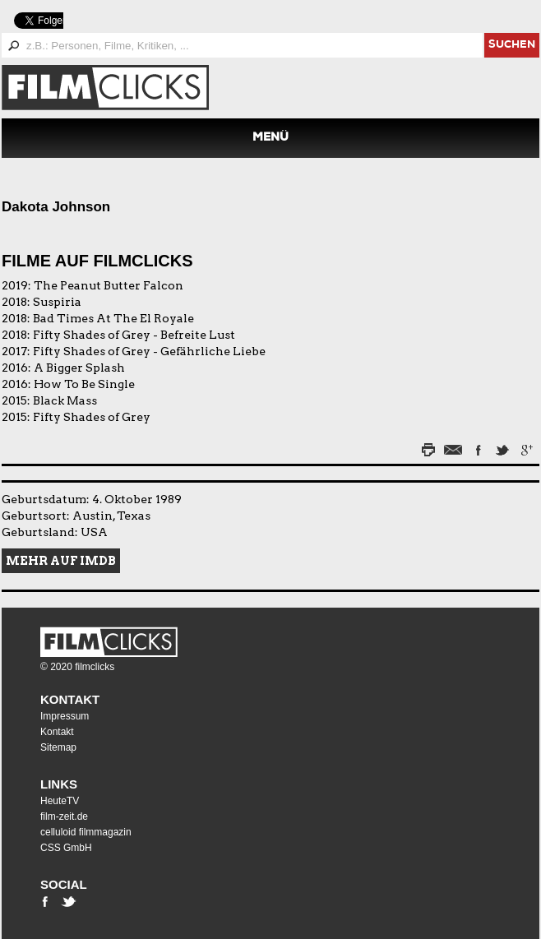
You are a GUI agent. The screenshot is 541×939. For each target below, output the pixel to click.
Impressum (64, 716)
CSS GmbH (66, 847)
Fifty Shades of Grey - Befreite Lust (134, 334)
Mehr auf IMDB (61, 560)
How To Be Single (84, 384)
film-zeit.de (64, 816)
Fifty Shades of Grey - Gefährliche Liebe (149, 351)
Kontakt (69, 699)
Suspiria (57, 301)
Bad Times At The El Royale (113, 318)
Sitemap (58, 747)
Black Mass (65, 400)
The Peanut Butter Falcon (108, 285)
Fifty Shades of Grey (91, 416)
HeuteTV (59, 801)
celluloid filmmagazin (86, 832)
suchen (511, 45)
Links (58, 784)
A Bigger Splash (79, 367)
